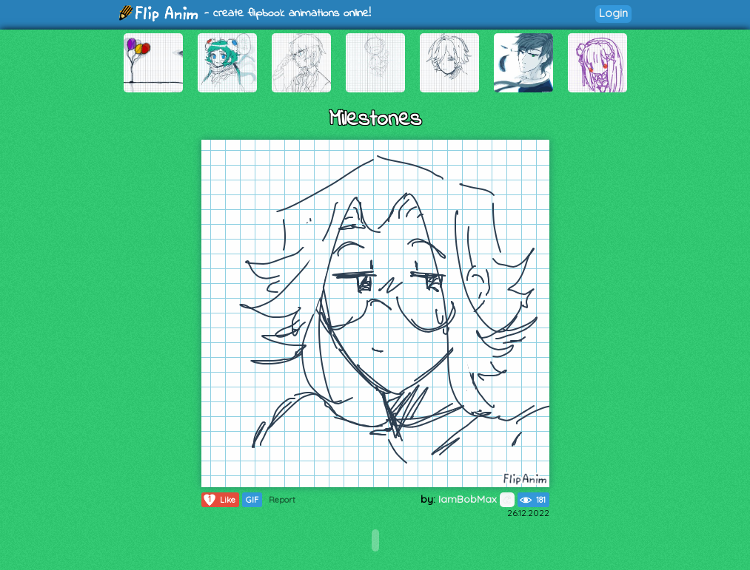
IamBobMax (476, 499)
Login (613, 13)
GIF (252, 500)
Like (218, 499)
